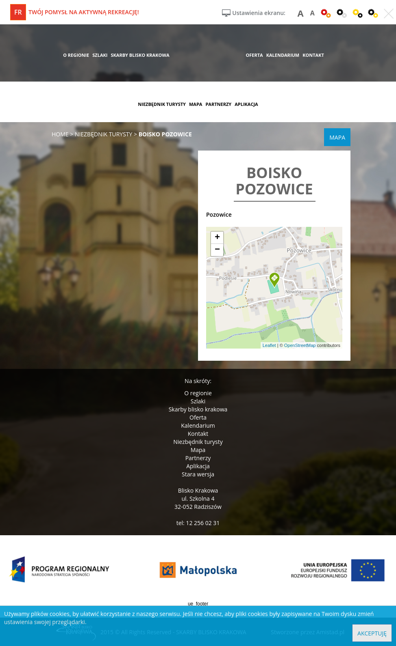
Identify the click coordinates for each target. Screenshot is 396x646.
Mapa (198, 450)
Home (60, 134)
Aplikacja (198, 466)
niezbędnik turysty (162, 104)
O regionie (198, 393)
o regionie (76, 55)
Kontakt (198, 433)
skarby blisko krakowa (140, 55)
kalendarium (283, 55)
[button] (274, 280)
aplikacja (246, 104)
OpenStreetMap (300, 345)
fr (18, 12)
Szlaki (198, 401)
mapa (195, 104)
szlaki (99, 55)
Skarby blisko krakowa (198, 409)
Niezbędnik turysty (198, 442)
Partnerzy (198, 458)
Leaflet (269, 345)
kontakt (313, 55)
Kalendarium (198, 425)
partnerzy (218, 104)
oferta (254, 55)
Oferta (198, 417)
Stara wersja (198, 474)
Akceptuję (372, 633)
